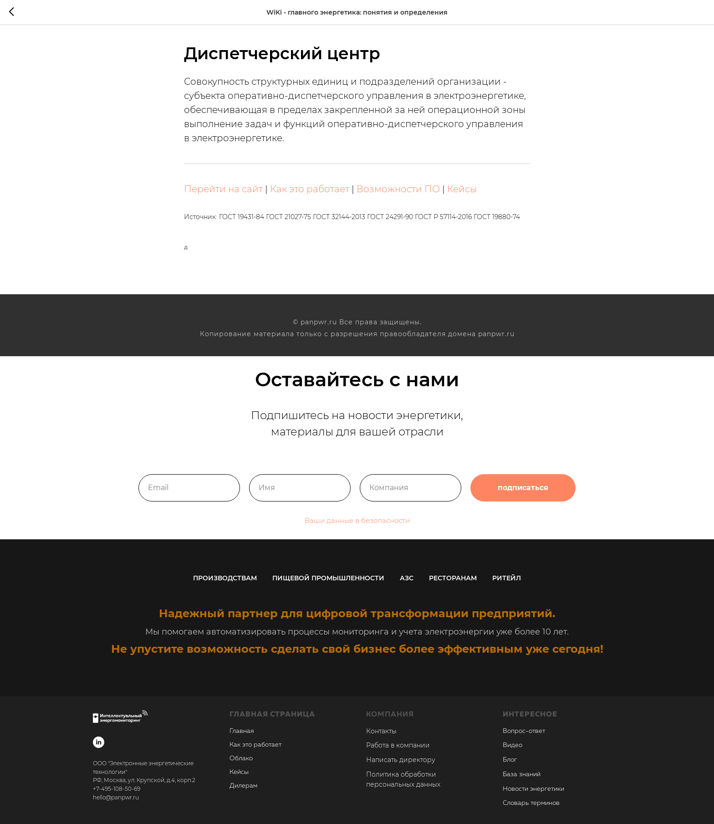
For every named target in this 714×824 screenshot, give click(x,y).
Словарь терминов (531, 803)
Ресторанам (453, 578)
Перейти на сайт (223, 189)
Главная (242, 731)
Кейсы (462, 189)
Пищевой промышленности (328, 578)
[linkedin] (98, 742)
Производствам (225, 578)
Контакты (381, 731)
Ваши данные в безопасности (357, 528)
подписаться (523, 496)
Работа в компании (398, 745)
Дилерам (243, 786)
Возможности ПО (398, 189)
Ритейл (506, 578)
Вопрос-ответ (524, 731)
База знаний (522, 774)
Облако (241, 758)
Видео (512, 745)
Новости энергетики (533, 789)
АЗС (406, 578)
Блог (510, 760)
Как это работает (309, 189)
